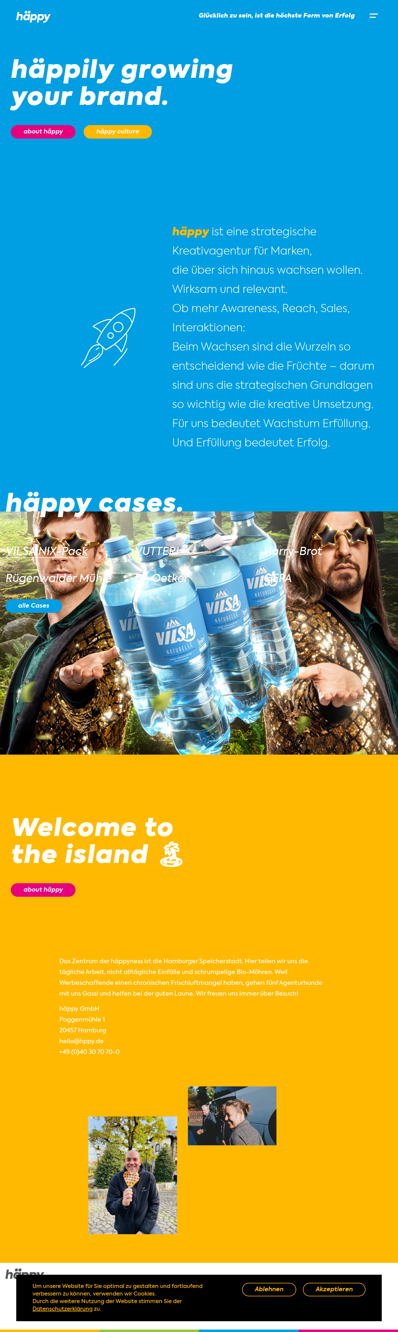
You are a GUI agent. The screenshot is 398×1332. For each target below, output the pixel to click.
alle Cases (33, 606)
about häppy (43, 132)
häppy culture (117, 132)
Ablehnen (269, 1290)
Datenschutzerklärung (62, 1309)
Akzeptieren (334, 1290)
